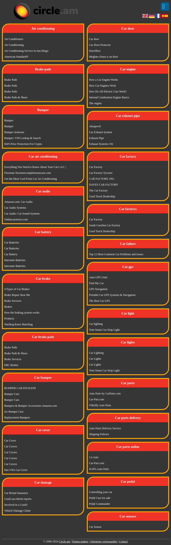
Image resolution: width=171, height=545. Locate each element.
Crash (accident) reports (17, 499)
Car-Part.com (96, 399)
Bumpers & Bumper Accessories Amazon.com (30, 405)
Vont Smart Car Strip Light (104, 329)
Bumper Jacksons (14, 132)
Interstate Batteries (14, 260)
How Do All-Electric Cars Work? (108, 91)
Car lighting (96, 324)
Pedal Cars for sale (99, 498)
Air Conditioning (14, 45)
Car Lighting (96, 352)
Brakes (8, 306)
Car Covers (10, 446)
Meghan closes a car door (103, 56)
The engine (95, 103)
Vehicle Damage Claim (17, 510)
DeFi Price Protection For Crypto (23, 144)
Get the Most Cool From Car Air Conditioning (30, 178)
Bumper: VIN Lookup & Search (22, 138)
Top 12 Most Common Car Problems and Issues (116, 254)
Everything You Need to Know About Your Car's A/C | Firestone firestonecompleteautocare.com (35, 170)
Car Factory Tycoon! (101, 173)
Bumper (8, 120)
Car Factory (96, 167)
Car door (94, 39)
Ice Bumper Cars (13, 411)
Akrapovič (95, 126)
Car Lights (95, 358)
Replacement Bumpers (17, 417)
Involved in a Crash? (16, 504)
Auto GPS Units (98, 277)
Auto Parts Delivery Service (105, 428)
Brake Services (12, 300)
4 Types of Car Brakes (16, 289)
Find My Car (96, 283)
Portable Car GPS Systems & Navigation (112, 295)
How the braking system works (21, 312)
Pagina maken (80, 541)
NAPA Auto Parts (99, 469)
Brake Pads (10, 79)
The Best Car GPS (99, 300)
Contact (123, 541)
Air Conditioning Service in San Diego (26, 50)
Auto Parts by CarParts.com (105, 393)
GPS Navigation (98, 289)
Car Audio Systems (15, 207)
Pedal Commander (99, 503)
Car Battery (10, 254)
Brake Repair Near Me (17, 295)
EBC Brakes (11, 365)
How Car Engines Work (102, 85)
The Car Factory (98, 190)
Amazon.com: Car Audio (18, 201)
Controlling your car (100, 492)
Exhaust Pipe (96, 138)
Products (9, 318)
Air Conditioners (13, 39)
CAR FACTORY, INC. (102, 178)
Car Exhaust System (100, 132)
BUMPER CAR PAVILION (20, 388)
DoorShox (95, 50)
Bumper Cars (11, 394)
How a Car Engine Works (103, 79)
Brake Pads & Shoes (15, 97)
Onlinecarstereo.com (16, 219)
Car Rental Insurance (16, 493)
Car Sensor (95, 527)
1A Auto (94, 457)
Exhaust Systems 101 (101, 144)
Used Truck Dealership (102, 196)
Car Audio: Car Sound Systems (22, 213)
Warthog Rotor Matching (18, 324)
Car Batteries (11, 242)
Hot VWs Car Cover (15, 470)
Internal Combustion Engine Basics (109, 97)
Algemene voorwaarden (103, 541)
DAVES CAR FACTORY (103, 184)
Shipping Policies (99, 434)
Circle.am (64, 541)
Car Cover (10, 440)
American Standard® (16, 56)
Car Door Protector (100, 45)
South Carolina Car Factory (104, 225)
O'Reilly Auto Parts (100, 405)
